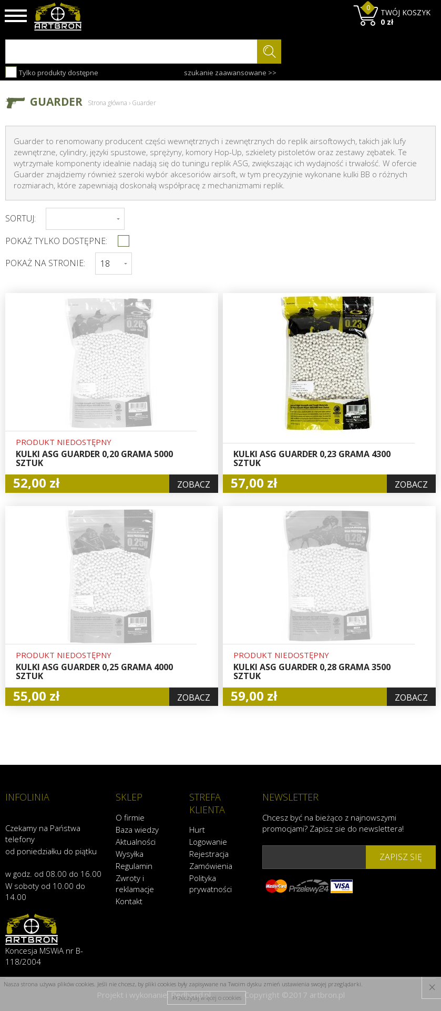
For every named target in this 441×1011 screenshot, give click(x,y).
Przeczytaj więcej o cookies (206, 998)
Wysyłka (129, 853)
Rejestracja (209, 853)
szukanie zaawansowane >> (230, 72)
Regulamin (134, 865)
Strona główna (107, 102)
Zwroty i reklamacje (135, 883)
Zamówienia (210, 866)
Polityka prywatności (210, 883)
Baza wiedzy (137, 829)
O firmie (130, 817)
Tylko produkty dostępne (51, 72)
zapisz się (401, 857)
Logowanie (208, 841)
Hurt (197, 829)
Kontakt (129, 900)
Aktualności (136, 841)
